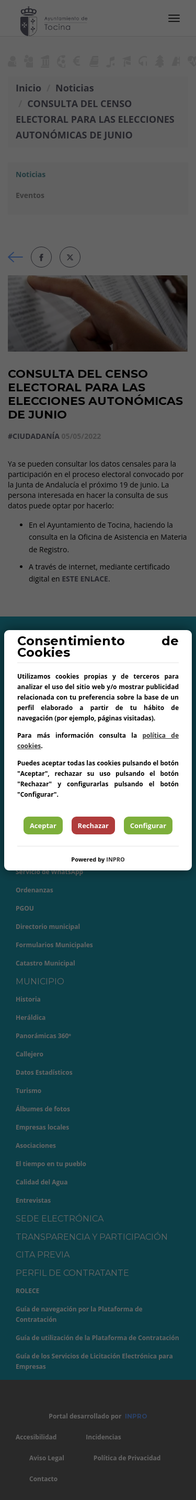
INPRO (115, 859)
